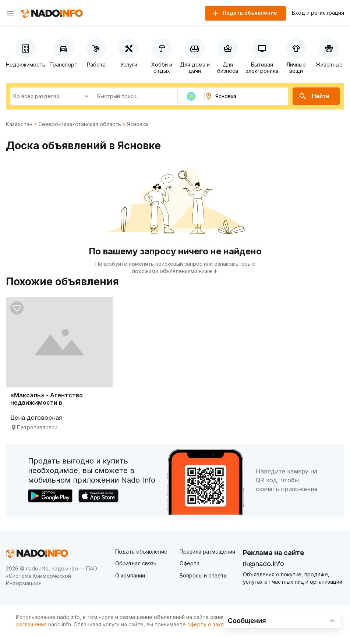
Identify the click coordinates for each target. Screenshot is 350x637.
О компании (130, 575)
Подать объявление (141, 551)
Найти (313, 96)
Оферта (189, 563)
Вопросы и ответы (203, 575)
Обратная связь (135, 563)
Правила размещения (207, 551)
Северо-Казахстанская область (79, 124)
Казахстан (19, 124)
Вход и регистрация (318, 13)
